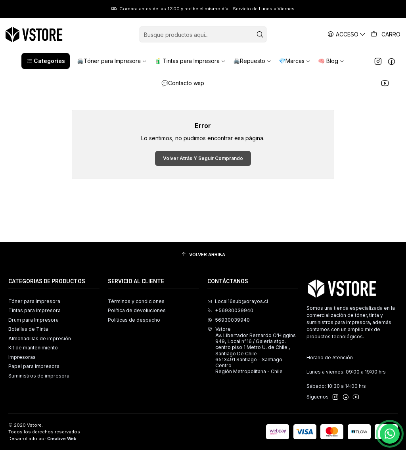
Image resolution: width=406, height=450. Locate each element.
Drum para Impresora (33, 320)
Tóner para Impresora (34, 301)
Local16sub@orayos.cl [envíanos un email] (237, 301)
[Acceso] (347, 34)
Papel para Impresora (33, 366)
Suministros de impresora (38, 376)
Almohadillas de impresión (39, 338)
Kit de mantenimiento (33, 348)
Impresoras (22, 357)
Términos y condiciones (136, 301)
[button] (45, 61)
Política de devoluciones (137, 310)
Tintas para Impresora (34, 310)
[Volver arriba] (203, 255)
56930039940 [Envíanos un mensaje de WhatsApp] (228, 320)
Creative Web (62, 438)
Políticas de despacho (134, 320)
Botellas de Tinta (28, 329)
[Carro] (386, 34)
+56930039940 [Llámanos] (230, 310)
